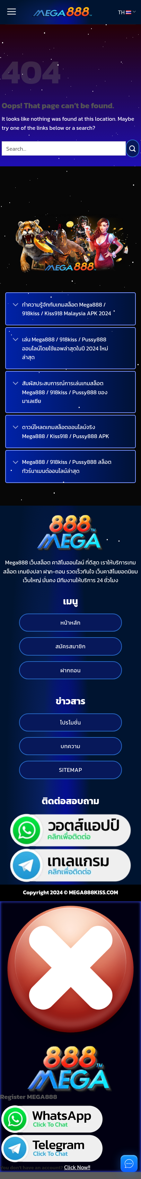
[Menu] (11, 12)
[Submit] (132, 148)
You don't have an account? (45, 1167)
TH (127, 12)
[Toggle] (15, 305)
